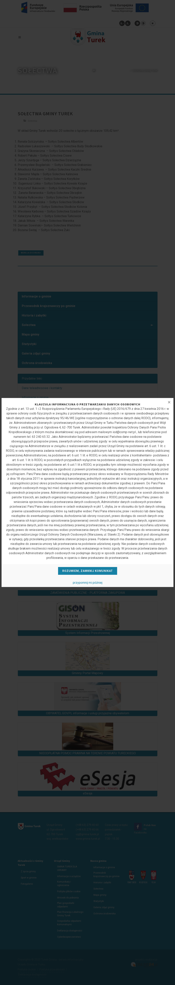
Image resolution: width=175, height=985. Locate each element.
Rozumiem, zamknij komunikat (87, 570)
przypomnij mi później (87, 582)
